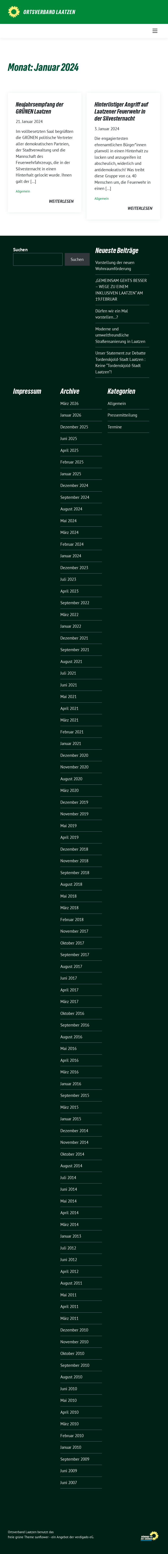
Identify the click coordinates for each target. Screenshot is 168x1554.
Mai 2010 (68, 1400)
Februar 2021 (72, 731)
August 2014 (71, 1165)
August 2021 (71, 661)
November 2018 (74, 860)
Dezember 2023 (74, 567)
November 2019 (74, 813)
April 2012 (69, 1271)
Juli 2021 (68, 673)
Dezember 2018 (74, 849)
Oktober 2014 (72, 1154)
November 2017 (74, 931)
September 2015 (74, 1095)
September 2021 (74, 649)
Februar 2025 (72, 462)
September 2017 (74, 954)
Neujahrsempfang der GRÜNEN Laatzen (39, 108)
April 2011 (69, 1306)
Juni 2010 (68, 1388)
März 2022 (69, 614)
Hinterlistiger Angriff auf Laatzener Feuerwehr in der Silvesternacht (121, 111)
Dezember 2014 (74, 1130)
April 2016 (69, 1060)
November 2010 (74, 1341)
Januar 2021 (70, 743)
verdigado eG (84, 1537)
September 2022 (74, 602)
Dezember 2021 (74, 638)
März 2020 (69, 790)
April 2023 (69, 591)
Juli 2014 (68, 1177)
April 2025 (69, 450)
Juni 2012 (68, 1259)
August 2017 (71, 966)
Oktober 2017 (72, 943)
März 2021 (69, 720)
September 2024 (74, 497)
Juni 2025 (68, 438)
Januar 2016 (70, 1083)
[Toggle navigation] (155, 31)
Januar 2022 (70, 626)
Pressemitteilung (122, 415)
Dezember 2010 (74, 1330)
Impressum (27, 391)
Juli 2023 (68, 579)
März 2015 (69, 1107)
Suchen (20, 250)
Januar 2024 (70, 555)
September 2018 (74, 872)
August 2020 (71, 778)
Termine (115, 426)
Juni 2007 (68, 1482)
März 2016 (69, 1072)
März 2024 (69, 532)
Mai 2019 (68, 825)
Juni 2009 (68, 1470)
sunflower (42, 1537)
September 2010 (74, 1365)
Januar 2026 (70, 415)
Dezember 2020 (74, 755)
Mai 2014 (68, 1201)
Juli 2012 (68, 1248)
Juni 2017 (68, 978)
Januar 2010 (70, 1447)
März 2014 (69, 1224)
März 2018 (69, 907)
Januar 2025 (70, 473)
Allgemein (23, 191)
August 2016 (71, 1036)
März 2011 (69, 1318)
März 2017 (69, 1001)
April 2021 (69, 708)
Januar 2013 (70, 1236)
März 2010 (69, 1423)
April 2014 (69, 1212)
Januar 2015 (70, 1118)
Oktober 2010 (72, 1353)
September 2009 (74, 1459)
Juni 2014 (68, 1189)
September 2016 (74, 1025)
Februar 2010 (72, 1435)
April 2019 (69, 837)
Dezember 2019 (74, 802)
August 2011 (71, 1283)
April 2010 (69, 1412)
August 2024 (71, 508)
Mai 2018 (68, 896)
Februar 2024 (72, 544)
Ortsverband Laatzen (49, 12)
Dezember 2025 (74, 426)
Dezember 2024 (74, 485)
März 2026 (69, 403)
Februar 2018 (72, 919)
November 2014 (74, 1142)
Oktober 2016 (72, 1013)
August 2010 (71, 1376)
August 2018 (71, 884)
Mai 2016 (68, 1048)
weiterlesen (61, 201)
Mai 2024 (68, 520)
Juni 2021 (68, 685)
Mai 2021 (68, 696)
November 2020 (74, 767)
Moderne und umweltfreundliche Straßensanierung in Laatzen (120, 335)
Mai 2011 (68, 1294)
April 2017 (69, 990)
